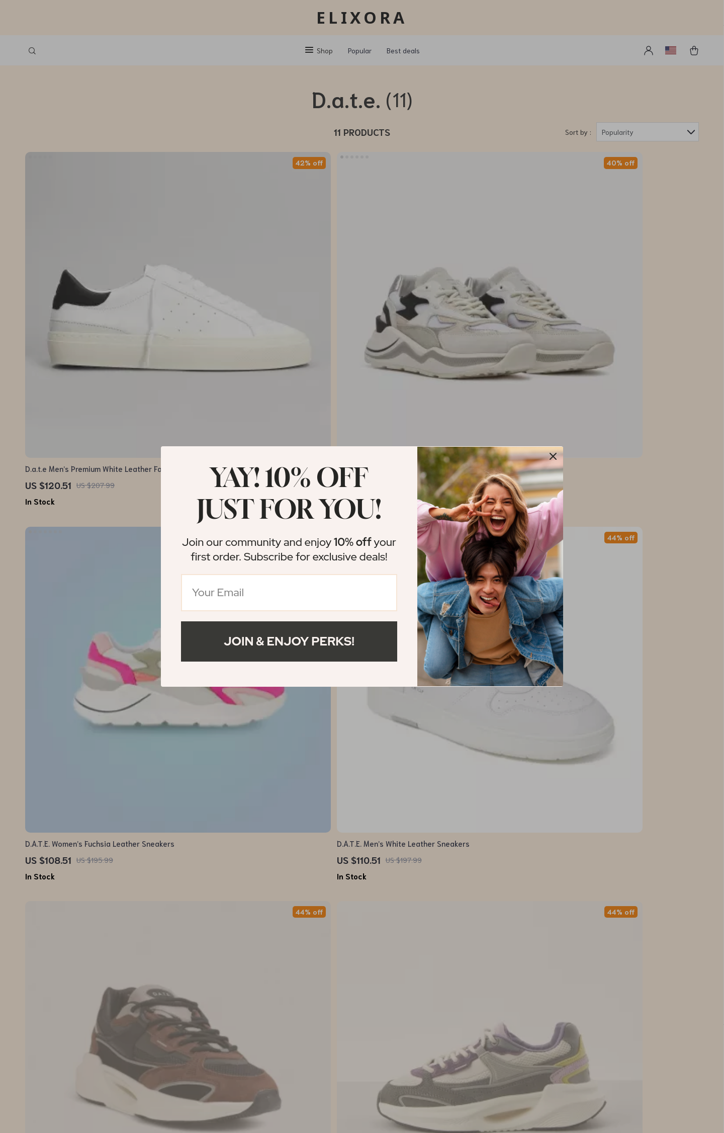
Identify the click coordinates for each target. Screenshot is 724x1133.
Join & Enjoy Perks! (289, 641)
